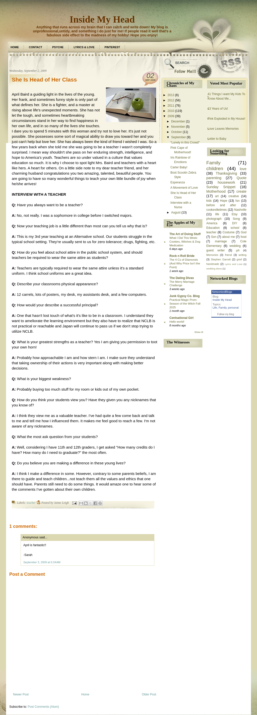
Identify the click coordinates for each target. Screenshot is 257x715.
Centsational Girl (181, 318)
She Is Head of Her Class (44, 80)
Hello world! (176, 321)
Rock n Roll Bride (182, 256)
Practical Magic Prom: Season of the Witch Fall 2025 (184, 303)
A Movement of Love (184, 187)
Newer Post (21, 694)
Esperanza (177, 182)
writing (242, 254)
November (178, 126)
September (178, 137)
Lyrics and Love (233, 264)
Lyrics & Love (84, 47)
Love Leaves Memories (223, 128)
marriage (221, 241)
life (217, 214)
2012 (171, 100)
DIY (234, 223)
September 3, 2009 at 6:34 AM (41, 562)
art (217, 196)
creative (233, 196)
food (243, 237)
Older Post (149, 694)
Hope (223, 200)
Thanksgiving (226, 173)
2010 (171, 111)
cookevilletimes (216, 209)
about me (228, 237)
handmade (212, 263)
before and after (221, 205)
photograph (214, 219)
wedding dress (214, 268)
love (243, 169)
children (214, 168)
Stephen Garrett (221, 259)
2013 (171, 95)
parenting (213, 178)
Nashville (240, 209)
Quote (241, 178)
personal (233, 307)
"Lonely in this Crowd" (185, 142)
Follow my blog (225, 314)
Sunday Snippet (220, 187)
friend (228, 254)
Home (15, 47)
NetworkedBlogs (222, 291)
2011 (171, 105)
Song (236, 219)
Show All (198, 332)
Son (213, 237)
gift (237, 250)
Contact (35, 47)
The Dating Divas (181, 278)
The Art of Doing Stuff (185, 234)
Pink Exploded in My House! (226, 118)
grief (239, 259)
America (211, 223)
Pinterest (112, 47)
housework (226, 182)
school (234, 228)
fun (237, 200)
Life (215, 307)
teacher (31, 503)
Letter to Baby (217, 138)
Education (213, 228)
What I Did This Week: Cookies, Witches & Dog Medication (184, 241)
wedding (235, 246)
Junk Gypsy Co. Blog (184, 296)
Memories (212, 254)
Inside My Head (102, 19)
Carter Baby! (178, 167)
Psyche (57, 47)
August (175, 212)
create (241, 191)
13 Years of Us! (218, 108)
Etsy (234, 214)
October (176, 132)
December (178, 121)
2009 (171, 116)
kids (209, 200)
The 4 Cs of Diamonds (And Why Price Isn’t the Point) (184, 263)
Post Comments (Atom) (43, 706)
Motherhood (216, 191)
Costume (229, 232)
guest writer (215, 250)
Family (213, 162)
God (243, 232)
